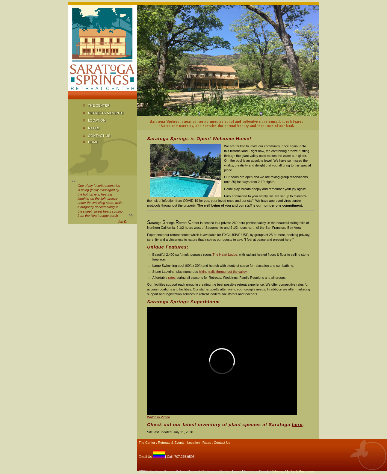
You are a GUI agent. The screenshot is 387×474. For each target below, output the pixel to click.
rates (172, 277)
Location (193, 442)
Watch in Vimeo (158, 417)
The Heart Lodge (225, 254)
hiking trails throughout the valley (223, 271)
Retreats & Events (171, 442)
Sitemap (278, 471)
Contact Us (222, 442)
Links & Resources (301, 471)
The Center (147, 442)
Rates (206, 442)
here (297, 424)
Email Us (145, 456)
